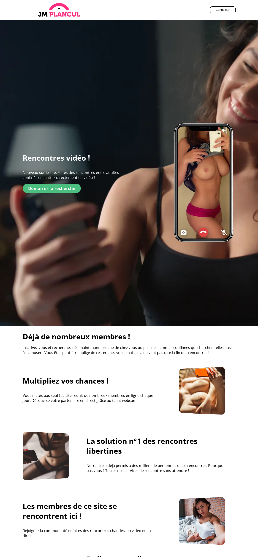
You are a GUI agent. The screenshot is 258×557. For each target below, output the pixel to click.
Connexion (222, 9)
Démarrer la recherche (51, 188)
